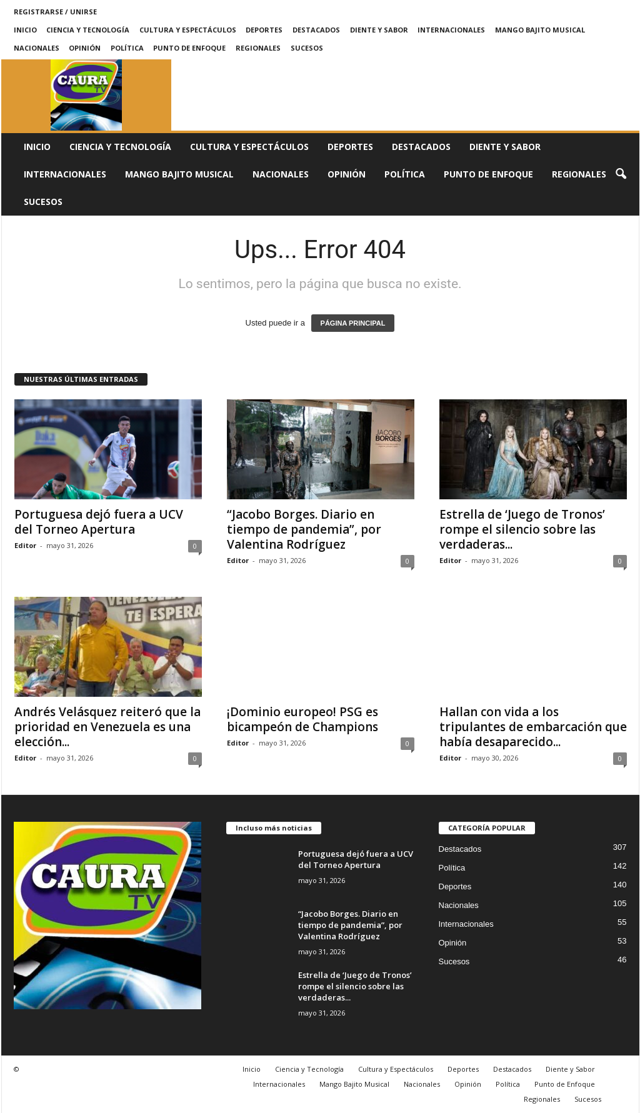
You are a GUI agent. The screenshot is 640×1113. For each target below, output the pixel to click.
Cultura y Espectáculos (187, 29)
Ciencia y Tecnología (87, 29)
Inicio (25, 29)
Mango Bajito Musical (540, 29)
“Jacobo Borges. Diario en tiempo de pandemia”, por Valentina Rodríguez (304, 529)
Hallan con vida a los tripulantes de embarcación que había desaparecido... (533, 727)
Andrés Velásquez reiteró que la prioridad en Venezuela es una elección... (107, 727)
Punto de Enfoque (189, 47)
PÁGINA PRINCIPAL (353, 323)
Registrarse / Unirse (55, 11)
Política (127, 47)
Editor (25, 545)
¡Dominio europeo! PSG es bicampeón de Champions (302, 719)
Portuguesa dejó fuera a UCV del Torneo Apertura (98, 521)
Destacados (316, 29)
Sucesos (307, 47)
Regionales (258, 47)
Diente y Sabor (379, 29)
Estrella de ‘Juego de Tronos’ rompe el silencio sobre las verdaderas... (522, 529)
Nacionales (36, 47)
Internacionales (451, 29)
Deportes (264, 29)
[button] (620, 174)
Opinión (85, 47)
